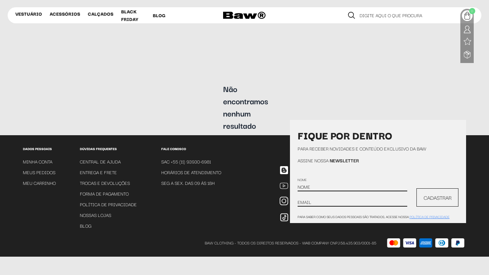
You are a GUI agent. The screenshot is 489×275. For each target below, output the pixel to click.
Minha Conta (37, 161)
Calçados (100, 13)
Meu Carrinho (39, 182)
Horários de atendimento (191, 172)
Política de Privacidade (108, 204)
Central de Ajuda (100, 161)
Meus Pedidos (39, 172)
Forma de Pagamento (104, 193)
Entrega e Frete (98, 172)
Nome (302, 179)
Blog (159, 15)
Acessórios (65, 13)
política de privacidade (430, 216)
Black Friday (129, 15)
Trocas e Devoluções (105, 182)
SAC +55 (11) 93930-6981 (186, 161)
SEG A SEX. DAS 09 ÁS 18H (188, 182)
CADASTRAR (438, 197)
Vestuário (28, 13)
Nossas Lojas (95, 214)
